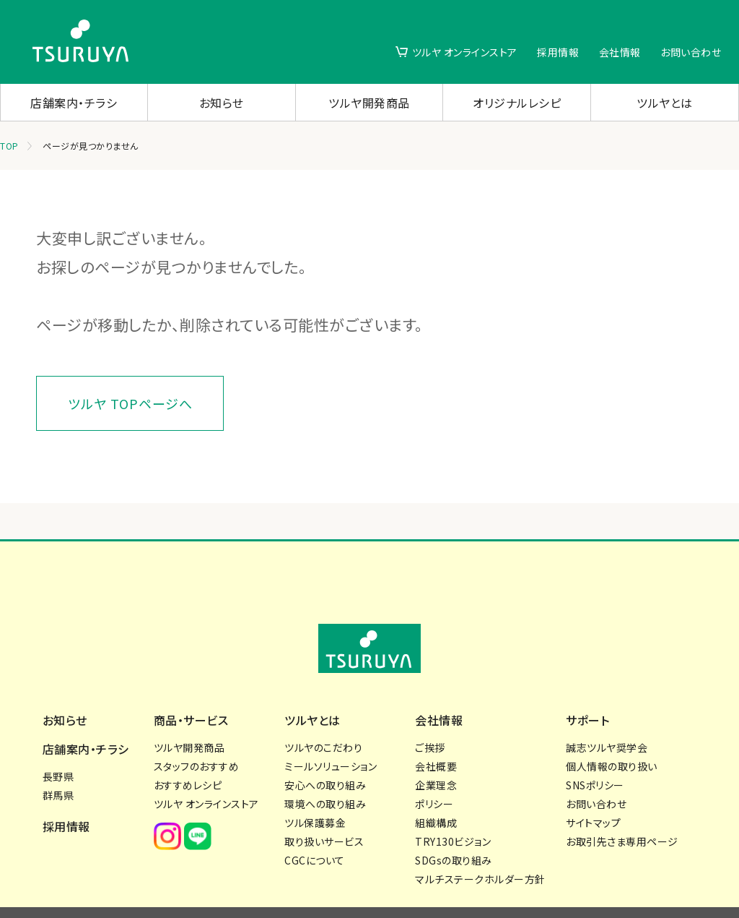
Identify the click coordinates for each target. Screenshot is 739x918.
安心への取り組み (325, 757)
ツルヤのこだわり (323, 719)
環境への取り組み (325, 775)
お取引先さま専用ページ (622, 813)
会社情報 (620, 52)
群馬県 (58, 767)
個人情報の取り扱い (611, 738)
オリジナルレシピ (517, 102)
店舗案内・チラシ (73, 102)
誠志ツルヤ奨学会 (606, 719)
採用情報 (558, 52)
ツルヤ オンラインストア (464, 52)
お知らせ (221, 102)
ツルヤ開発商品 (369, 102)
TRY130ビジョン (453, 813)
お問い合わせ (690, 52)
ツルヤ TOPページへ (130, 403)
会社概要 (436, 738)
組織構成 (436, 794)
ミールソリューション (330, 738)
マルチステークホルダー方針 (480, 851)
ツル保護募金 (315, 794)
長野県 (58, 748)
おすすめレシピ (188, 757)
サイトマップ (593, 794)
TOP (9, 146)
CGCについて (314, 832)
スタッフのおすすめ (197, 738)
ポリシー (434, 775)
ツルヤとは (665, 102)
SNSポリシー (595, 757)
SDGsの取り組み (453, 832)
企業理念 (436, 757)
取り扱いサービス (324, 813)
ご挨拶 (430, 719)
